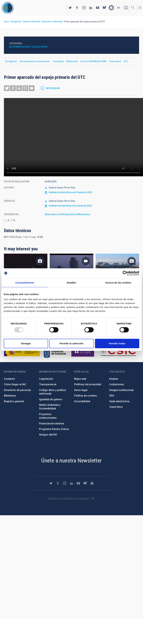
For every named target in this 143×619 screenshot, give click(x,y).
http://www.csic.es (118, 351)
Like (5, 220)
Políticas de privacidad (87, 384)
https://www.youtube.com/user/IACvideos (97, 7)
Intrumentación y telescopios (28, 47)
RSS (111, 395)
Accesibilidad (82, 401)
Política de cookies (85, 395)
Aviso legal (80, 390)
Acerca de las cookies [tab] (118, 282)
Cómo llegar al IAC (15, 384)
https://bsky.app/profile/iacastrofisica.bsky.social (104, 7)
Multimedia (72, 61)
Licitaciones (116, 384)
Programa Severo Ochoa (54, 429)
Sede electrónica (119, 401)
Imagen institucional (121, 390)
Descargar (53, 88)
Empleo (113, 378)
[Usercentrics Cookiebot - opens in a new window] (125, 273)
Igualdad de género (50, 399)
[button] (7, 88)
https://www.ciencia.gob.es (22, 351)
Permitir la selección (71, 343)
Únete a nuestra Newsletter (71, 460)
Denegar (26, 343)
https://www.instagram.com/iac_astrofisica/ (83, 7)
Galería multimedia (31, 21)
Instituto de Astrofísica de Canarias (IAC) (70, 192)
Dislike (11, 220)
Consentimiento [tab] (24, 282)
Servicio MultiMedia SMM (93, 61)
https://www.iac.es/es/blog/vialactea (111, 7)
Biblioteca (10, 395)
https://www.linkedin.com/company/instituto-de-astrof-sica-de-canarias (90, 7)
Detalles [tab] (71, 282)
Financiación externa (51, 423)
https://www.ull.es (83, 351)
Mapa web (80, 378)
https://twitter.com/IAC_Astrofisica (70, 7)
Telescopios (115, 61)
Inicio (6, 21)
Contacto (9, 378)
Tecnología (58, 61)
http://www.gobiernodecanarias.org (54, 351)
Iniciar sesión (125, 7)
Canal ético (116, 406)
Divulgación (16, 21)
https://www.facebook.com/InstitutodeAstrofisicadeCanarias (77, 7)
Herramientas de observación (35, 61)
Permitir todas (117, 343)
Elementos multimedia (52, 21)
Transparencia (47, 384)
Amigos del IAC (48, 434)
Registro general (14, 401)
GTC (126, 61)
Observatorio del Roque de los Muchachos (67, 214)
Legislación (46, 378)
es (118, 7)
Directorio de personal (17, 390)
